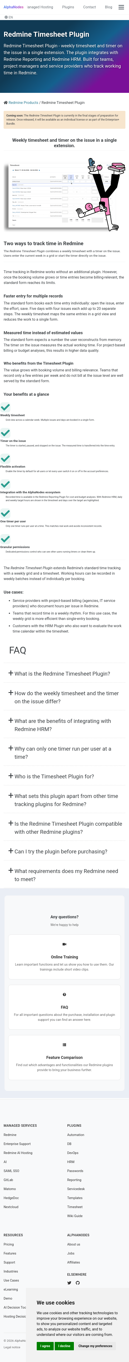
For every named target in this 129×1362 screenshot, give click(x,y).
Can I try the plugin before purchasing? (61, 851)
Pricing (9, 1244)
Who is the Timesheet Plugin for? (54, 776)
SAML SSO (11, 1171)
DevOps (72, 1153)
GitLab (8, 1180)
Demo (8, 1298)
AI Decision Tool (15, 1307)
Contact (89, 7)
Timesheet (75, 1207)
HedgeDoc (11, 1198)
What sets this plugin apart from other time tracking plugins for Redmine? (66, 800)
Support (9, 1262)
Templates (75, 1198)
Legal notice (12, 1347)
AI (5, 1162)
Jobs (71, 1253)
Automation (75, 1135)
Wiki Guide (75, 1216)
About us (73, 1244)
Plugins (68, 7)
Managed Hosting (38, 7)
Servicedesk (76, 1189)
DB (69, 1144)
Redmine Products (23, 103)
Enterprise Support (17, 1144)
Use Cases (11, 1280)
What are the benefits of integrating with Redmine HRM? (63, 725)
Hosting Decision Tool (19, 1317)
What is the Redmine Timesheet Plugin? (62, 674)
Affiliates (73, 1262)
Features (10, 1253)
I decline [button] (64, 1346)
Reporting (74, 1180)
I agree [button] (45, 1346)
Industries (11, 1271)
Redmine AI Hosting (18, 1153)
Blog (108, 7)
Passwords (75, 1171)
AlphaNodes (14, 7)
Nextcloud (11, 1207)
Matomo (10, 1189)
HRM (71, 1162)
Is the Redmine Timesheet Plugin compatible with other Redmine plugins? (68, 828)
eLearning (11, 1289)
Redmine (10, 1135)
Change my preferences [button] (95, 1346)
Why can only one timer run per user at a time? (63, 753)
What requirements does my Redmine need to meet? (66, 875)
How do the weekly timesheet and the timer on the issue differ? (67, 697)
